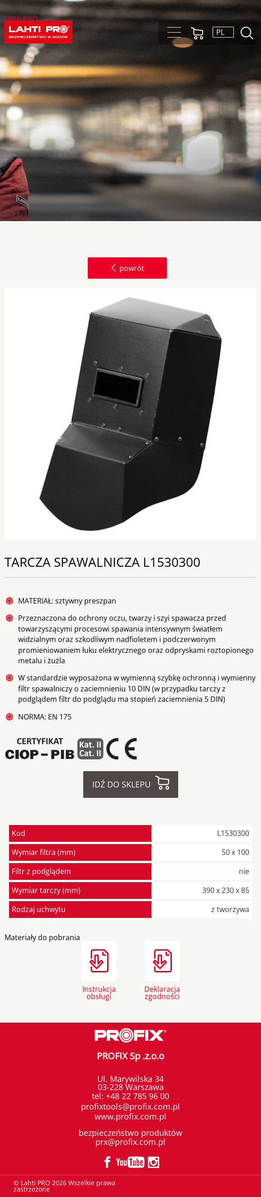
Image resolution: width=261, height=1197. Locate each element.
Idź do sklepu (121, 784)
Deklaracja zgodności (162, 992)
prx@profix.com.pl (130, 1141)
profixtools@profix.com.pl (130, 1106)
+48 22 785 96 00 (136, 1096)
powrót (127, 268)
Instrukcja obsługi (99, 992)
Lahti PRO (21, 19)
